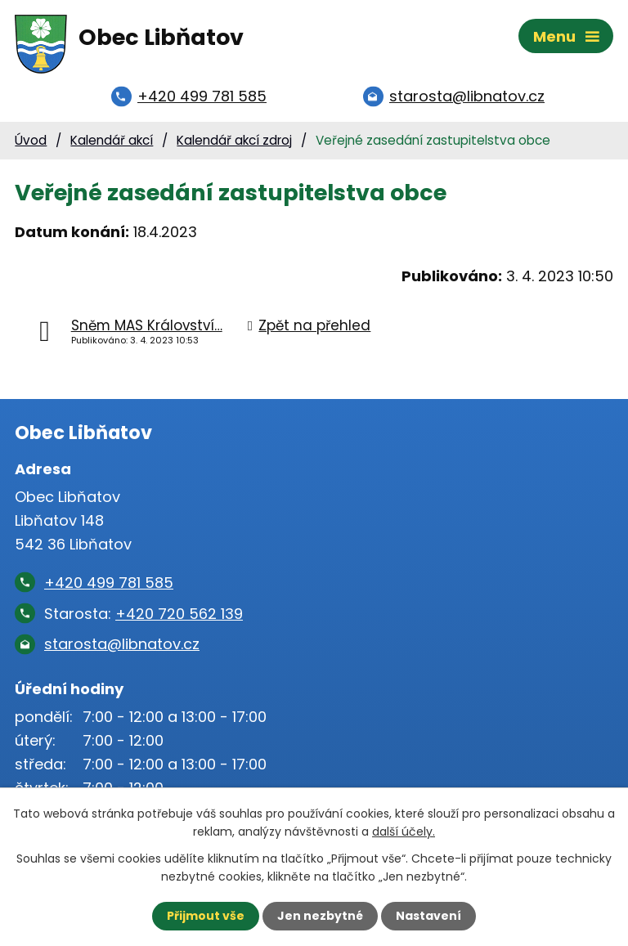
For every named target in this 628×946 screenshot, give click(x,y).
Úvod (31, 140)
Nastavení (428, 916)
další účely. (403, 831)
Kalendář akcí (111, 140)
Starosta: (143, 613)
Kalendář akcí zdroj (234, 140)
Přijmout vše (205, 916)
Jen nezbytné (320, 916)
